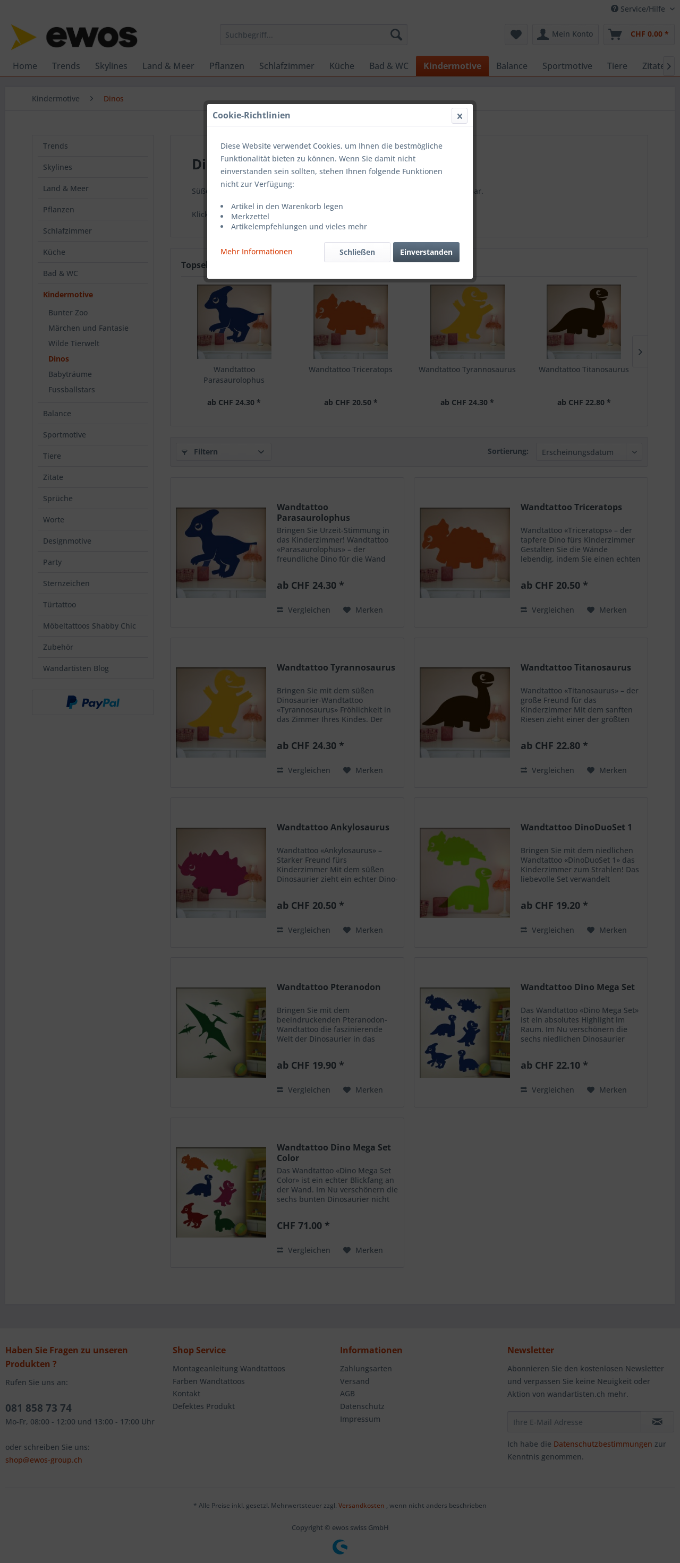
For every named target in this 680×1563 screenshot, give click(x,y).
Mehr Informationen (256, 251)
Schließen (357, 252)
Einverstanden (426, 252)
